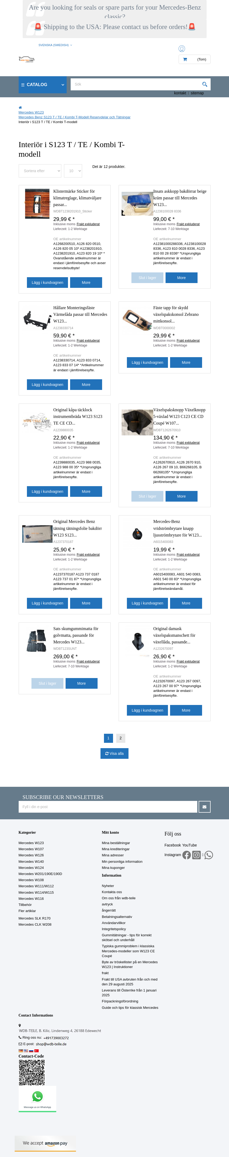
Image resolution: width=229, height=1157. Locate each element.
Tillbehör (25, 905)
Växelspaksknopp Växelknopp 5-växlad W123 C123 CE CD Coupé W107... (179, 416)
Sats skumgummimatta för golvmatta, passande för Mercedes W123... (75, 635)
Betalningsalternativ (117, 917)
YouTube (189, 845)
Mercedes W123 (31, 843)
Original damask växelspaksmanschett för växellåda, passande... (174, 635)
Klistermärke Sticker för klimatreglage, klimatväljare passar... (77, 198)
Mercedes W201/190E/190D (40, 874)
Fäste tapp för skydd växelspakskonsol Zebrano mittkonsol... (176, 314)
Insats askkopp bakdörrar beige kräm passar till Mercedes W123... (180, 198)
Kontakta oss (112, 892)
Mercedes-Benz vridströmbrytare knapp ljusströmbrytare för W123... (177, 528)
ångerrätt (109, 910)
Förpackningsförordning (120, 1001)
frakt (105, 973)
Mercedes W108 (31, 880)
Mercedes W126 (31, 855)
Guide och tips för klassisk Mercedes (130, 1008)
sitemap (197, 93)
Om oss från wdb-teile (118, 898)
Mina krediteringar (116, 849)
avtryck (107, 904)
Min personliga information (122, 862)
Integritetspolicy (114, 929)
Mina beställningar (116, 843)
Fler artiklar (27, 911)
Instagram (172, 855)
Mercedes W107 (31, 849)
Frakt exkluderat (88, 224)
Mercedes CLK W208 (35, 924)
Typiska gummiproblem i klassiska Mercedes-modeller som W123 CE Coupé (128, 951)
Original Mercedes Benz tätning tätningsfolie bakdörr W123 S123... (77, 528)
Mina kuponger (113, 868)
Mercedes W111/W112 (36, 886)
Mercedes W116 (31, 899)
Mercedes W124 (31, 868)
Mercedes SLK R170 (35, 918)
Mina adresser (113, 855)
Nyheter (108, 886)
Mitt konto (110, 833)
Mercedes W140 (31, 862)
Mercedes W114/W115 (36, 892)
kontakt (180, 93)
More (86, 282)
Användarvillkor (114, 923)
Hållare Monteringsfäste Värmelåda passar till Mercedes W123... (80, 314)
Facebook (172, 845)
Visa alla (116, 753)
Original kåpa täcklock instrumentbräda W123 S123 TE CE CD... (77, 416)
